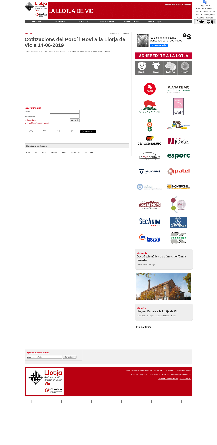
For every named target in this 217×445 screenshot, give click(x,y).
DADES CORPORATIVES (168, 378)
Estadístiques (155, 21)
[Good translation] (199, 21)
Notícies (36, 21)
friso (28, 152)
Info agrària (142, 253)
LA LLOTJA (60, 21)
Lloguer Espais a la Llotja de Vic (157, 311)
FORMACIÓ (84, 21)
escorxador (89, 152)
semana (54, 152)
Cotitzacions (131, 21)
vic (36, 152)
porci (64, 152)
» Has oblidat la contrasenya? (37, 123)
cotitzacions (75, 152)
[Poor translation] (210, 21)
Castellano (186, 5)
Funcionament (107, 21)
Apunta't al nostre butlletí (38, 353)
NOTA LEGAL (185, 378)
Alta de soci (176, 5)
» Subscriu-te (30, 120)
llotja (44, 152)
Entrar (168, 5)
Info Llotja (29, 34)
